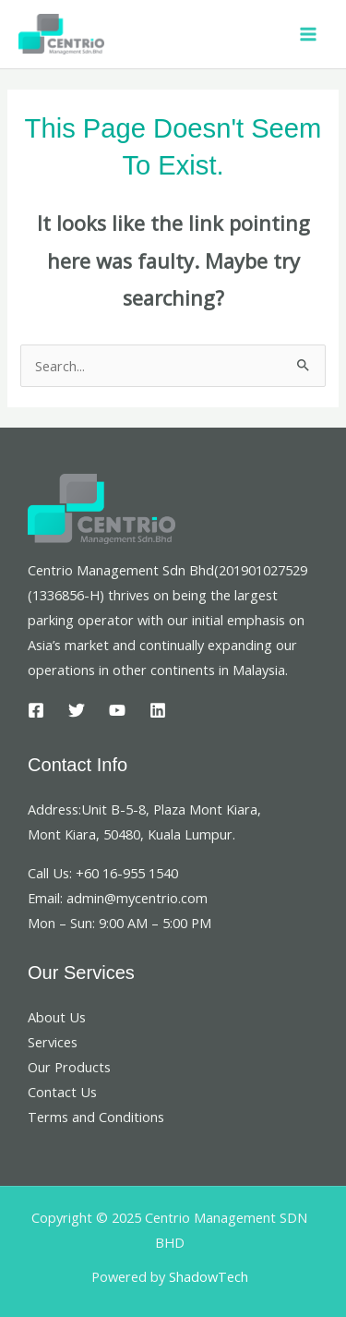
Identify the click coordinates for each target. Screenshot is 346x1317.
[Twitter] (76, 710)
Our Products (69, 1066)
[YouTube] (117, 710)
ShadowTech (208, 1276)
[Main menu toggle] (308, 34)
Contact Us (62, 1091)
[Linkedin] (157, 710)
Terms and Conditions (96, 1116)
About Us (57, 1017)
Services (53, 1042)
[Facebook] (36, 710)
